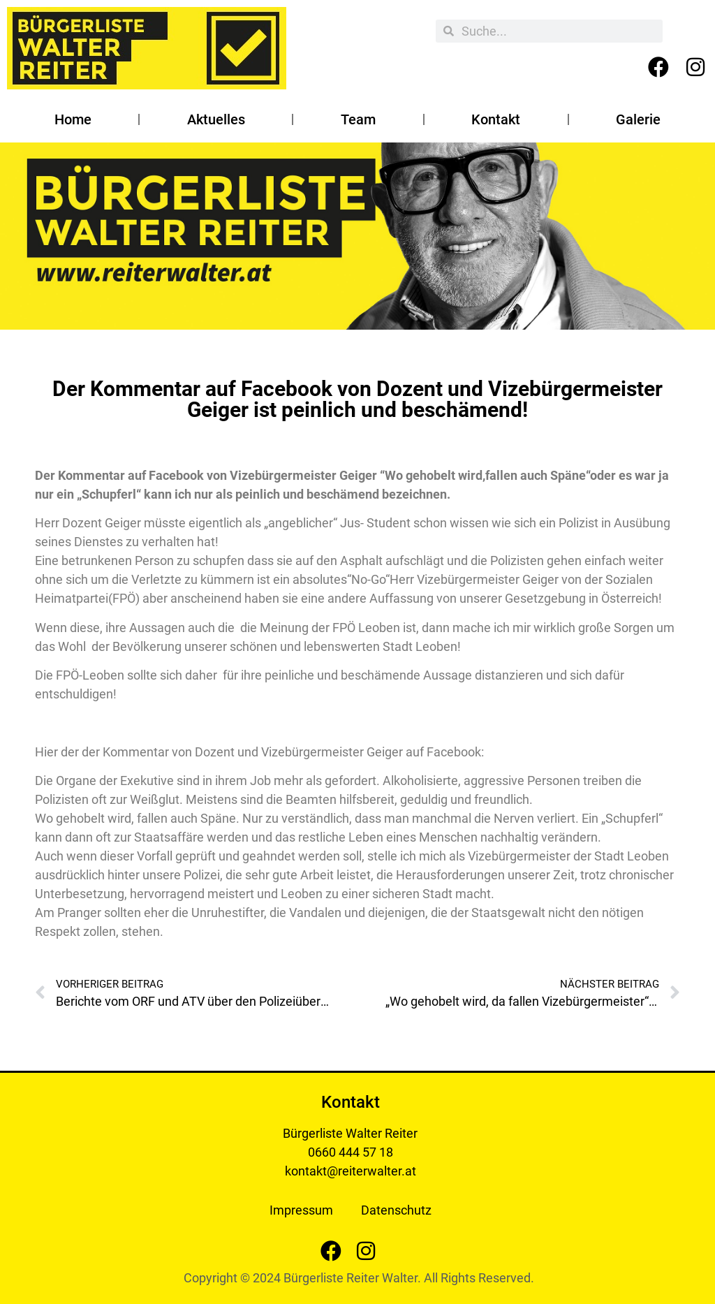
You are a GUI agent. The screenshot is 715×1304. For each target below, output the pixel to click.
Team (358, 119)
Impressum (301, 1210)
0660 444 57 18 (350, 1152)
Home (72, 119)
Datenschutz (396, 1210)
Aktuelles (216, 119)
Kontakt (495, 119)
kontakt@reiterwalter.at (350, 1171)
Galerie (638, 119)
